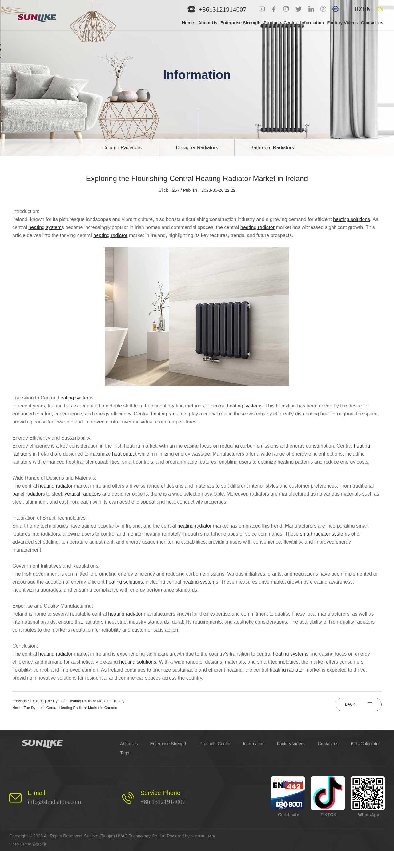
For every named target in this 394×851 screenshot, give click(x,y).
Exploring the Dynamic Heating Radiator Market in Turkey (77, 701)
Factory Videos (291, 743)
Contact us (328, 743)
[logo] (41, 15)
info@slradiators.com (54, 801)
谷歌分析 (44, 843)
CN (380, 9)
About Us (129, 743)
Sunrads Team (205, 835)
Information (253, 743)
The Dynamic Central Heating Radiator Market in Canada (70, 708)
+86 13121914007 (162, 801)
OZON (362, 9)
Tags (124, 752)
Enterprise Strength (168, 743)
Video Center (21, 843)
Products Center (215, 743)
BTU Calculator (365, 743)
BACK (358, 704)
